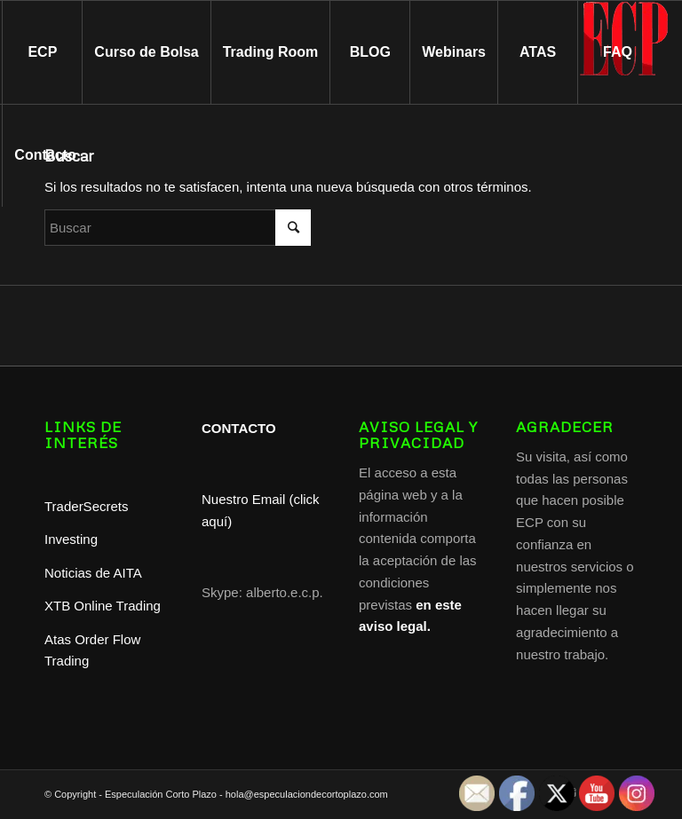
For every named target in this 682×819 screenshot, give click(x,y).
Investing (72, 539)
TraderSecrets (86, 506)
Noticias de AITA (93, 572)
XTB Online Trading (102, 605)
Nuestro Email (243, 499)
